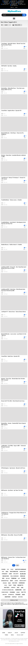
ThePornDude (6, 0)
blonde (23, 578)
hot (18, 587)
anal (7, 571)
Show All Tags (14, 600)
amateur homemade (20, 569)
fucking (12, 592)
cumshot (13, 587)
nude (24, 589)
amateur (7, 597)
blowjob (23, 574)
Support (23, 632)
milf (9, 583)
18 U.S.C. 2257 (20, 634)
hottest (6, 587)
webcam (22, 576)
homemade (22, 583)
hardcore (18, 590)
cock (5, 585)
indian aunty (22, 580)
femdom (13, 578)
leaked (16, 580)
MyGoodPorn (12, 643)
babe (23, 594)
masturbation (14, 571)
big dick (5, 594)
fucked (3, 569)
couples (14, 597)
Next (17, 565)
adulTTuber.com (14, 5)
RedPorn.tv (22, 0)
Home (3, 632)
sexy (11, 580)
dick (3, 571)
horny (18, 592)
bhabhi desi (22, 571)
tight (10, 585)
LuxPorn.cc (7, 3)
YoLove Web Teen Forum (17, 3)
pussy (12, 569)
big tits (23, 592)
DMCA (12, 634)
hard (10, 573)
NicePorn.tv (12, 2)
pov (8, 569)
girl (22, 587)
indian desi (5, 576)
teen (14, 585)
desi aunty (16, 573)
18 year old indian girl (8, 589)
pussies (18, 594)
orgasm (5, 583)
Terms (6, 634)
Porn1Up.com (14, 0)
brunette (20, 585)
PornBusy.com (14, 4)
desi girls (20, 596)
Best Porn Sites (21, 2)
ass (19, 578)
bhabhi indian (5, 592)
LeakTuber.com (22, 4)
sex (3, 578)
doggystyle (4, 580)
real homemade (15, 576)
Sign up (12, 7)
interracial (11, 594)
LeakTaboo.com (5, 4)
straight (4, 573)
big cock (14, 583)
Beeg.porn (6, 2)
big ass (8, 578)
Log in (16, 7)
